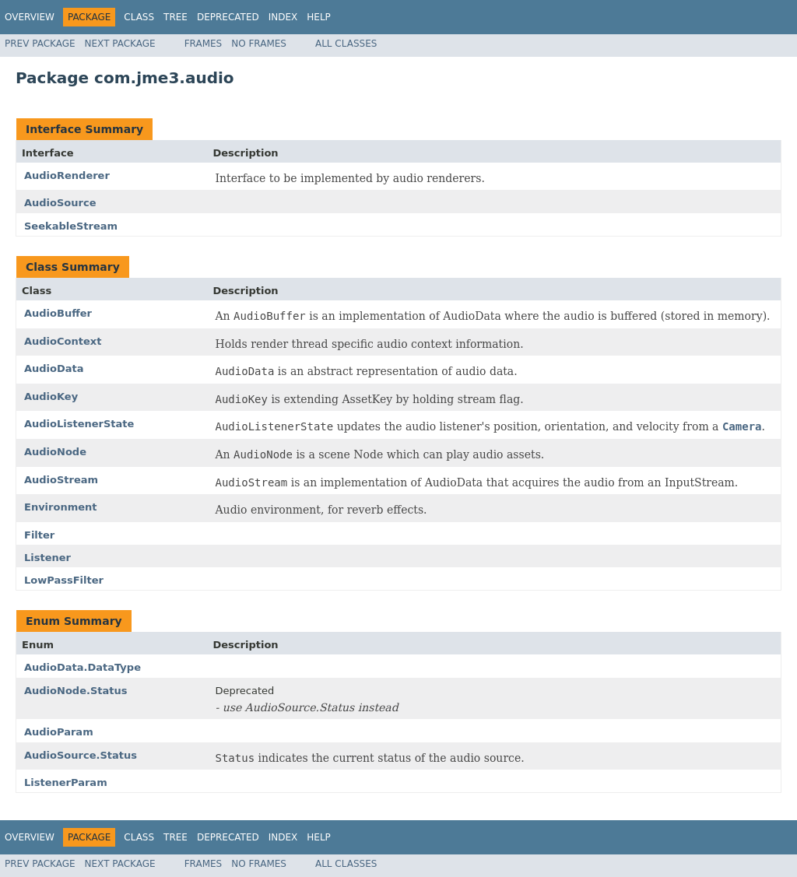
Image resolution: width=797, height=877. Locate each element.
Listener (47, 557)
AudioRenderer (67, 175)
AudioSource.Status (80, 755)
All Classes (346, 43)
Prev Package (40, 43)
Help (319, 17)
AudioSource (60, 203)
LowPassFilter (64, 580)
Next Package (120, 43)
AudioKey (51, 396)
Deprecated (228, 17)
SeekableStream (71, 226)
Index (283, 17)
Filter (39, 535)
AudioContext (62, 341)
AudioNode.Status (75, 690)
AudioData (54, 368)
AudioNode (55, 452)
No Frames (258, 43)
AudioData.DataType (82, 667)
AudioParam (58, 732)
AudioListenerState (79, 424)
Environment (60, 507)
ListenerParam (65, 782)
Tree (175, 17)
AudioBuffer (58, 313)
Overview (29, 17)
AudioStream (61, 480)
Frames (203, 43)
